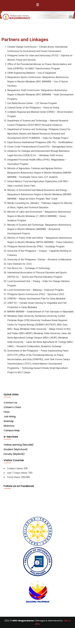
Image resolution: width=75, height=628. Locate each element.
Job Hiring (10, 416)
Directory (9, 425)
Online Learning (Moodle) (18, 444)
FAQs (7, 412)
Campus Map (12, 430)
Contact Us (10, 402)
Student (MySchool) (16, 449)
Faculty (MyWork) (14, 454)
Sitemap (9, 421)
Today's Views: (15, 468)
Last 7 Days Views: (17, 472)
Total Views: (14, 477)
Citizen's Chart (12, 407)
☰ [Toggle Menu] (37, 5)
